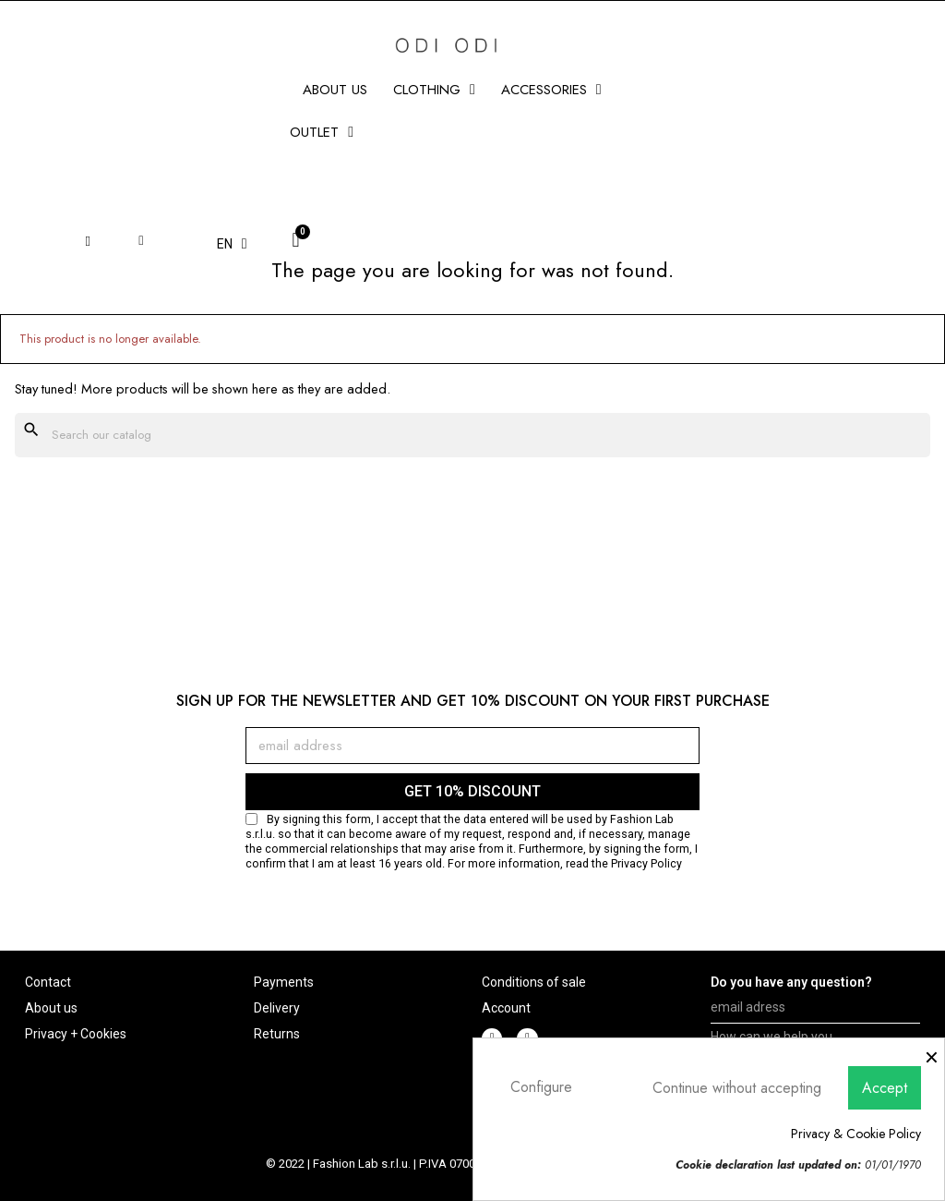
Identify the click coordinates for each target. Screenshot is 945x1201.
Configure (541, 1087)
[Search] (472, 435)
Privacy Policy (646, 863)
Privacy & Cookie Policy (856, 1133)
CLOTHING (434, 89)
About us (335, 89)
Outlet (321, 132)
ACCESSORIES (551, 89)
